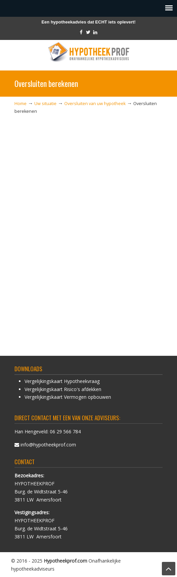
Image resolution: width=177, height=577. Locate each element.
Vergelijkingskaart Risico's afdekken (63, 389)
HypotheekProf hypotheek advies (88, 52)
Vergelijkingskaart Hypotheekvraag (62, 381)
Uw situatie (45, 103)
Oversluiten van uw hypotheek (95, 103)
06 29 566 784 (65, 431)
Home (20, 103)
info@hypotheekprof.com (48, 444)
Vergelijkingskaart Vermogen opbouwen (68, 397)
